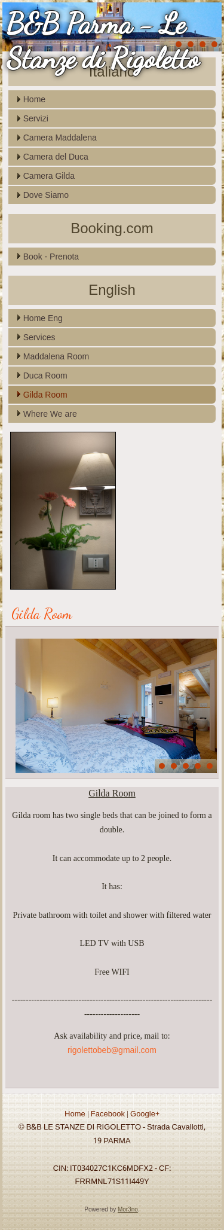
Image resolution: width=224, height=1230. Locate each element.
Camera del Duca (55, 156)
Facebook (108, 1114)
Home (34, 99)
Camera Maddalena (60, 137)
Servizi (35, 118)
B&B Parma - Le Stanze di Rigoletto (103, 41)
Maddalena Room (56, 356)
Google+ (144, 1114)
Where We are (50, 414)
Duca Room (45, 375)
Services (39, 337)
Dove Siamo (46, 195)
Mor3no (128, 1209)
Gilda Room (45, 394)
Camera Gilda (49, 176)
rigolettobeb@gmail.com (112, 1050)
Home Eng (43, 318)
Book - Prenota (51, 256)
